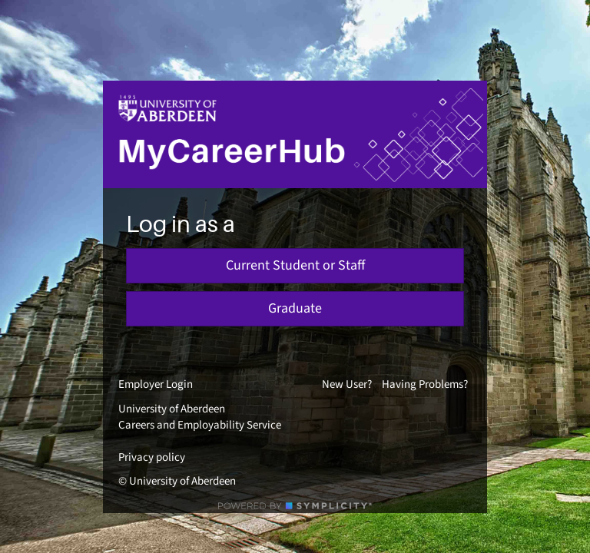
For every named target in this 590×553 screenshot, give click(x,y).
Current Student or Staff (295, 265)
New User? (347, 384)
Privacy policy (151, 457)
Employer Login (155, 384)
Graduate (295, 308)
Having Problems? (425, 384)
